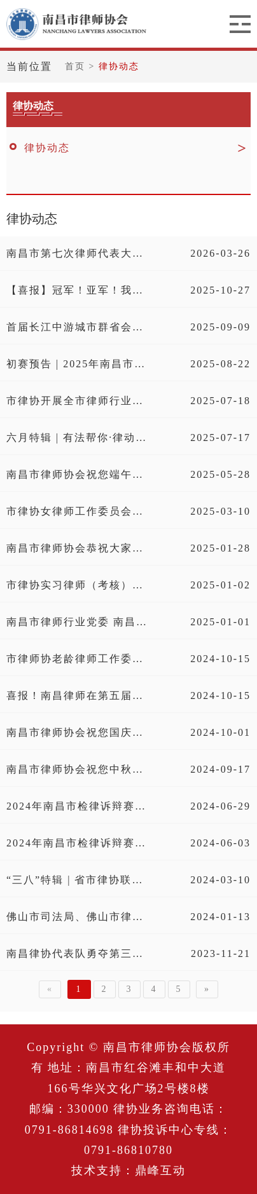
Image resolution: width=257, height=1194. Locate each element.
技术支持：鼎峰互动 (128, 1170)
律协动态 (119, 66)
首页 (77, 66)
